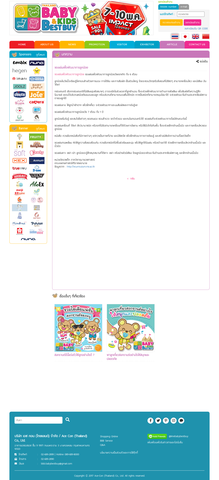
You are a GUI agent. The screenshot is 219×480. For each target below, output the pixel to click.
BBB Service (106, 440)
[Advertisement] (183, 355)
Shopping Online (109, 436)
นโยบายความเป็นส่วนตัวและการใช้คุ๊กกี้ (119, 452)
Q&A (102, 445)
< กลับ (131, 178)
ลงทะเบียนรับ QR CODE (196, 28)
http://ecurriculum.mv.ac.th (81, 166)
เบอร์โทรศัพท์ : (167, 14)
